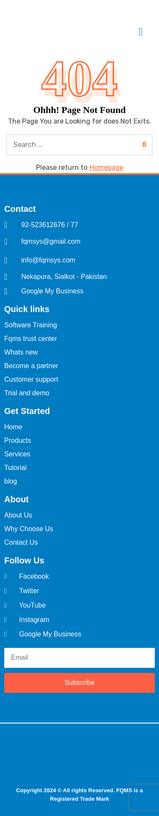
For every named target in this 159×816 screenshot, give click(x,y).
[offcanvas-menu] (141, 32)
